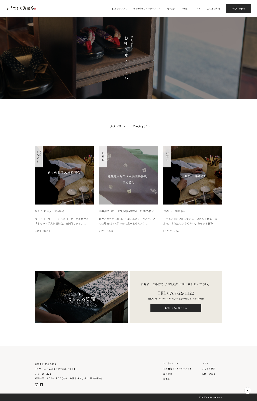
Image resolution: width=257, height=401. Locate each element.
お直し (166, 378)
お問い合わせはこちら (176, 308)
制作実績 (167, 373)
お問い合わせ (208, 373)
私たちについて (171, 363)
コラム (205, 363)
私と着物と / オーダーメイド (177, 368)
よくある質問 (208, 368)
